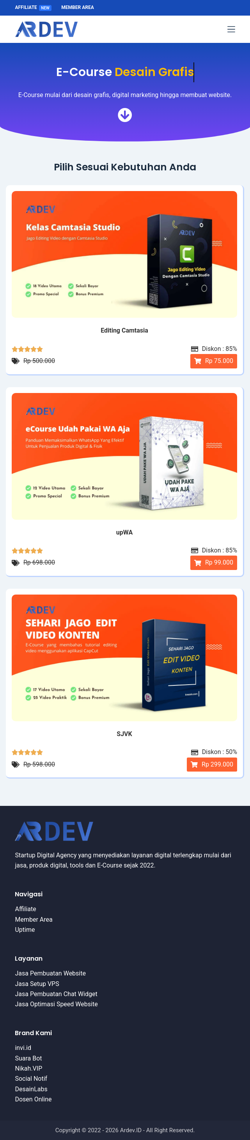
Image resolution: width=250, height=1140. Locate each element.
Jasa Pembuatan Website (50, 973)
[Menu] (231, 29)
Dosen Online (33, 1099)
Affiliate (33, 8)
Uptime (25, 929)
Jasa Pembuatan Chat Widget (56, 994)
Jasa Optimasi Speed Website (56, 1004)
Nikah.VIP (28, 1068)
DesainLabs (31, 1089)
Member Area (77, 7)
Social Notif (31, 1078)
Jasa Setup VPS (37, 984)
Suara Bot (28, 1058)
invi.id (23, 1047)
